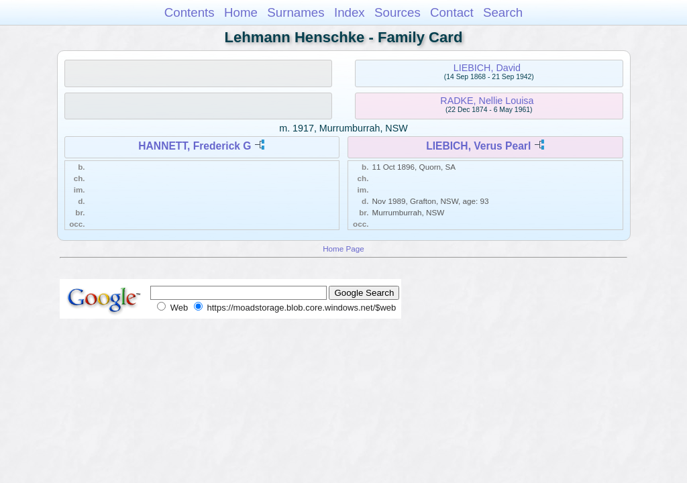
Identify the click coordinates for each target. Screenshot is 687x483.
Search (503, 12)
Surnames (295, 12)
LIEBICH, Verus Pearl (478, 146)
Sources (397, 12)
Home (241, 12)
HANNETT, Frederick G (194, 146)
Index (349, 12)
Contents (189, 12)
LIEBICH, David (487, 67)
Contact (452, 12)
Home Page (343, 248)
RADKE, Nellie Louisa (486, 100)
